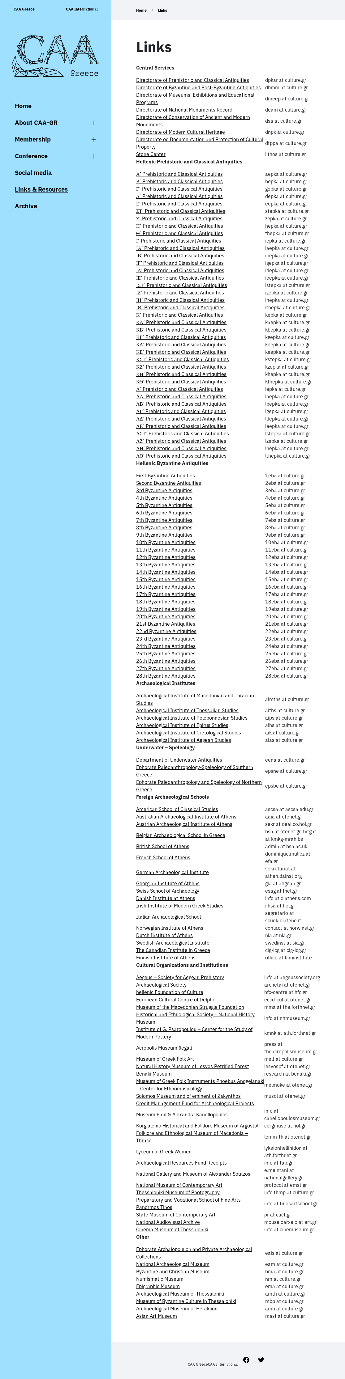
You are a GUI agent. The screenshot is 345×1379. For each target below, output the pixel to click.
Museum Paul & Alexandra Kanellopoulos (182, 1114)
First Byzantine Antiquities (165, 475)
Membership (33, 139)
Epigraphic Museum (158, 1286)
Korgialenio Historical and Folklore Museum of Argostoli (198, 1126)
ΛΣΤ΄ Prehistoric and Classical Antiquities (182, 433)
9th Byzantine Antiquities (164, 535)
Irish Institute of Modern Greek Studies (179, 906)
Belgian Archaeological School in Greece (180, 835)
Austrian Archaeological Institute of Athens (184, 824)
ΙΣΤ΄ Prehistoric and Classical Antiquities (181, 285)
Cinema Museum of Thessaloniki (172, 1229)
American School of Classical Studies (177, 809)
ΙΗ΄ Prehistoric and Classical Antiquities (180, 300)
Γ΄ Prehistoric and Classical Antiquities (179, 189)
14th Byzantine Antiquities (166, 572)
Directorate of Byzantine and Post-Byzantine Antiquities (198, 87)
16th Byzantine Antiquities (166, 587)
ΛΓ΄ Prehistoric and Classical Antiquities (181, 411)
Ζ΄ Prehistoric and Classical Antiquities (179, 218)
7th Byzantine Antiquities (164, 520)
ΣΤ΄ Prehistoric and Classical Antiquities (180, 211)
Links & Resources (41, 189)
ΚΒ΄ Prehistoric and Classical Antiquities (181, 330)
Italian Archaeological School (168, 917)
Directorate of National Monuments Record (184, 110)
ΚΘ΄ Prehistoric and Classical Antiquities (181, 382)
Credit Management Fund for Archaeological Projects (195, 1103)
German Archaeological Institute (172, 872)
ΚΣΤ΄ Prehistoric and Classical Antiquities (182, 359)
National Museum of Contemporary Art (179, 1185)
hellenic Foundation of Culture (169, 992)
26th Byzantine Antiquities (166, 661)
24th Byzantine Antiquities (166, 646)
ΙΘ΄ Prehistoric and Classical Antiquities (180, 307)
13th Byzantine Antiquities (166, 564)
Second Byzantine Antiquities (168, 483)
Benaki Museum (154, 1074)
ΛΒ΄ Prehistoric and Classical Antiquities (181, 404)
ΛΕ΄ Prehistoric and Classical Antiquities (181, 426)
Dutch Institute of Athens (164, 935)
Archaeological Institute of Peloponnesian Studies (192, 718)
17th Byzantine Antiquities (166, 594)
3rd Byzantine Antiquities (164, 490)
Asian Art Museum (156, 1316)
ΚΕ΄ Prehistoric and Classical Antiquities (181, 352)
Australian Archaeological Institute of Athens (186, 817)
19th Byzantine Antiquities (166, 609)
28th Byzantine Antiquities (166, 676)
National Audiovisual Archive (168, 1222)
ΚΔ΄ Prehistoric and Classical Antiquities (181, 344)
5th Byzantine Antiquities (164, 505)
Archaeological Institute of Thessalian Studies (187, 710)
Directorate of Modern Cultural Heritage (180, 132)
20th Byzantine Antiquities (166, 616)
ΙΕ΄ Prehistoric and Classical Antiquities (180, 278)
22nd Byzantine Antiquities (166, 631)
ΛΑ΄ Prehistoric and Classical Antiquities (181, 396)
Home (23, 106)
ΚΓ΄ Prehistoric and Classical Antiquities (181, 337)
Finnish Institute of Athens (166, 957)
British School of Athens (162, 846)
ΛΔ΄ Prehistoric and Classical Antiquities (181, 419)
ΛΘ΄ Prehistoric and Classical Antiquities (181, 456)
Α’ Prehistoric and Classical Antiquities (179, 174)
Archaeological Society (161, 985)
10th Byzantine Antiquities (166, 542)
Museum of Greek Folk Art (165, 1059)
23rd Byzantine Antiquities (166, 639)
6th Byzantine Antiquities (164, 513)
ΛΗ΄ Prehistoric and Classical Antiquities (181, 448)
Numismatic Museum (159, 1279)
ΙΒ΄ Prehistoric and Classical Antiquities (180, 255)
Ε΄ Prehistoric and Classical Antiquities (179, 204)
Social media (33, 172)
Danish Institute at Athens (165, 898)
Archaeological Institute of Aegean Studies (183, 740)
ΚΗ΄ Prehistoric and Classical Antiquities (181, 374)
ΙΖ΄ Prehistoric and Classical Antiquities (180, 293)
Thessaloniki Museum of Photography (178, 1192)
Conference (31, 156)
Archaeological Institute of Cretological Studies (188, 733)
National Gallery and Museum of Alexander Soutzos (193, 1174)
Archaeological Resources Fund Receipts (181, 1163)
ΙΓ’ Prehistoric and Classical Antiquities (180, 263)
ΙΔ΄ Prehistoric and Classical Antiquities (180, 270)
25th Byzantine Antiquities (166, 653)
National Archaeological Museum (172, 1264)
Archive (26, 206)
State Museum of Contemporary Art (176, 1215)
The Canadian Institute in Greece (173, 950)
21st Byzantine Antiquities (165, 624)
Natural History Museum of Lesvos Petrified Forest (192, 1066)
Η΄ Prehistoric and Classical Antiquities (179, 226)
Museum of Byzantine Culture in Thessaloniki (186, 1301)
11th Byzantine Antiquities (166, 550)
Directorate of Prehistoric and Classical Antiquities (192, 80)
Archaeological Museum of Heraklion (177, 1308)
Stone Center (151, 154)
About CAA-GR (36, 122)
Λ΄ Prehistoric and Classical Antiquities (179, 389)
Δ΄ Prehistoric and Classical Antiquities (179, 196)
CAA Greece (24, 9)
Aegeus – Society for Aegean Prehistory (180, 977)
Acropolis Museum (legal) (164, 1048)
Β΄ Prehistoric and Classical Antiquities (179, 181)
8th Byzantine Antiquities (164, 527)
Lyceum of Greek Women (164, 1151)
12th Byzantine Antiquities (166, 557)
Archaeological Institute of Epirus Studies (182, 725)
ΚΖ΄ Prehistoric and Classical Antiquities (181, 367)
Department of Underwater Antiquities (179, 760)
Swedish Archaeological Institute (172, 943)
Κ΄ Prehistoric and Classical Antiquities (179, 315)
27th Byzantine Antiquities (166, 668)
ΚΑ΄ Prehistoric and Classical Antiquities (181, 322)
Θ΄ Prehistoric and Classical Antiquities (179, 233)
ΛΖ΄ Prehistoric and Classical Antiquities (181, 441)
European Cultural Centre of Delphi (175, 999)
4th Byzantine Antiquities (164, 498)
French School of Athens (163, 857)
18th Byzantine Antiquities (166, 602)
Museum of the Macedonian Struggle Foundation (190, 1007)
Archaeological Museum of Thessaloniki (180, 1294)
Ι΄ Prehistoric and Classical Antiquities (178, 241)
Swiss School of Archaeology (167, 891)
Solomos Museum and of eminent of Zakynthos (188, 1096)
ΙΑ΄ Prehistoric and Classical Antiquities (180, 248)
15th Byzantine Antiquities (166, 579)
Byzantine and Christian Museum (172, 1271)
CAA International (82, 9)
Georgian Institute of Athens (168, 883)
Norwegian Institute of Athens (169, 928)
